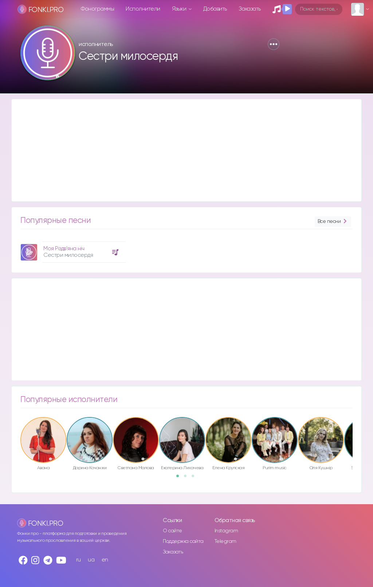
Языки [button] (180, 9)
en (105, 560)
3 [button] (195, 478)
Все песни (333, 221)
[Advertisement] (186, 150)
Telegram (225, 541)
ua (91, 560)
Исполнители (143, 9)
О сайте (172, 530)
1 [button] (180, 478)
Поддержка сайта (183, 541)
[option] (72, 249)
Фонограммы (97, 9)
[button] (273, 44)
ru (78, 560)
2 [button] (187, 478)
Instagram (226, 530)
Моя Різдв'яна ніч (64, 248)
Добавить (215, 9)
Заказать (250, 9)
